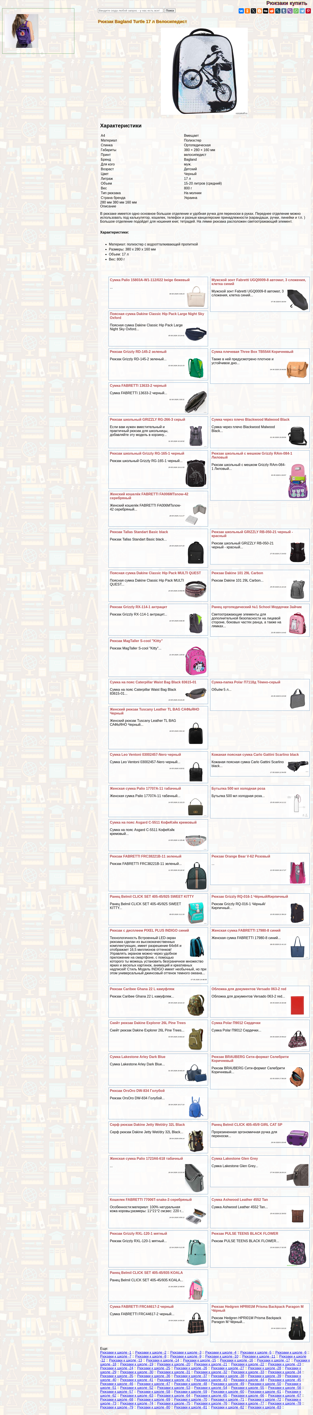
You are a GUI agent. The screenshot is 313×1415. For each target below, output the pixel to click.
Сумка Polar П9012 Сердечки (235, 1023)
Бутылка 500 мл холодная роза (238, 788)
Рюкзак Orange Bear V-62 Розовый (240, 856)
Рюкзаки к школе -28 (264, 1368)
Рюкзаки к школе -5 (255, 1352)
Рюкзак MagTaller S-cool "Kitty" (136, 641)
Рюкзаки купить (289, 3)
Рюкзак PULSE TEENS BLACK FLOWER (244, 1233)
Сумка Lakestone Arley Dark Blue (137, 1057)
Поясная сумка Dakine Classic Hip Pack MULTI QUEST (155, 573)
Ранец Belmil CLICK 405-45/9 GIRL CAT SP (246, 1124)
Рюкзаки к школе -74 (136, 1403)
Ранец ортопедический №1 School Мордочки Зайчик (256, 607)
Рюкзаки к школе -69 (153, 1399)
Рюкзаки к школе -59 (190, 1391)
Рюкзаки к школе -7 (115, 1356)
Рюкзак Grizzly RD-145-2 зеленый (138, 352)
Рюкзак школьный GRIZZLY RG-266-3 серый (147, 419)
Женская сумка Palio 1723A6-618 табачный (146, 1158)
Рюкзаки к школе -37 (190, 1376)
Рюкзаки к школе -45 (284, 1380)
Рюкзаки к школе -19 (136, 1364)
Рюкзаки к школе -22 (247, 1364)
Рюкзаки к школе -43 (210, 1380)
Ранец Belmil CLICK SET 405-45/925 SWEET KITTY (152, 896)
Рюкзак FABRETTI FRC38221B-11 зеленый (145, 856)
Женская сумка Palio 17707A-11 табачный (145, 788)
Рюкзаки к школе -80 (153, 1407)
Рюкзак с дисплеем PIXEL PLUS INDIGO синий (149, 930)
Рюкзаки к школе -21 (210, 1364)
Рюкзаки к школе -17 (273, 1360)
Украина (190, 198)
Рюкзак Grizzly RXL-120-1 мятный (138, 1233)
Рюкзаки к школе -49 (227, 1384)
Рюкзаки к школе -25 (153, 1368)
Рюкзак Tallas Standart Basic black (139, 532)
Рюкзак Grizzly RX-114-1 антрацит (138, 607)
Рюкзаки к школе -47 (153, 1384)
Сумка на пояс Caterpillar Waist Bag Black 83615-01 (153, 682)
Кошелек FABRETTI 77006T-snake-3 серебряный (151, 1199)
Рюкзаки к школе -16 (236, 1360)
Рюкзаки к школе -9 (185, 1356)
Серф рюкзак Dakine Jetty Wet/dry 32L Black (147, 1124)
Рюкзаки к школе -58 (153, 1391)
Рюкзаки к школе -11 (258, 1356)
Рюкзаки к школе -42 (173, 1380)
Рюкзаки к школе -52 (136, 1388)
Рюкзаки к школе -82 (227, 1407)
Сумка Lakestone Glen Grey (234, 1158)
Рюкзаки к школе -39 (264, 1376)
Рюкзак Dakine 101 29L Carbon (237, 573)
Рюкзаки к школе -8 (150, 1356)
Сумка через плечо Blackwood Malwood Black (250, 419)
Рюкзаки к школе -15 (199, 1360)
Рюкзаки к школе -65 (210, 1395)
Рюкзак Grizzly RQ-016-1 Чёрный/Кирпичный (249, 896)
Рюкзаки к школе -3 (185, 1352)
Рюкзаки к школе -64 (173, 1395)
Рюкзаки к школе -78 (284, 1403)
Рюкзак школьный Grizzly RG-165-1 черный (147, 453)
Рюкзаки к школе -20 (173, 1364)
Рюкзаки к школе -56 (284, 1388)
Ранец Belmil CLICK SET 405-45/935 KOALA (146, 1273)
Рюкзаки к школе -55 (247, 1388)
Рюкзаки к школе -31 (173, 1372)
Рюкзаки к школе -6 (290, 1352)
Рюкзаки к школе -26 (190, 1368)
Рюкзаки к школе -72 (264, 1399)
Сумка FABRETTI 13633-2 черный (138, 385)
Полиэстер (192, 140)
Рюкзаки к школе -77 (247, 1403)
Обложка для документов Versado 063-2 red (248, 989)
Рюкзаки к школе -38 (227, 1376)
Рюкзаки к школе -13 (125, 1360)
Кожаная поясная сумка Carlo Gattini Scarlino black (255, 754)
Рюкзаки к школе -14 (162, 1360)
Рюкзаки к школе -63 (136, 1395)
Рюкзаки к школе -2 (150, 1352)
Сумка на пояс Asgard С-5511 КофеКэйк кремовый (153, 822)
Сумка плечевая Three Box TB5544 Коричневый (252, 352)
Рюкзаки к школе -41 (136, 1380)
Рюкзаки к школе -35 (116, 1376)
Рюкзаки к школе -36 (153, 1376)
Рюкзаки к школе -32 (210, 1372)
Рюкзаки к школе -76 (210, 1403)
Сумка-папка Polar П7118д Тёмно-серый (245, 682)
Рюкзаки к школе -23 (284, 1364)
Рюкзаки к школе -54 (210, 1388)
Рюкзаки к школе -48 (190, 1384)
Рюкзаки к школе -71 (227, 1399)
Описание (108, 206)
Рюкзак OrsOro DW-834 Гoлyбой (137, 1091)
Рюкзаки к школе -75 (173, 1403)
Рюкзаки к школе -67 (284, 1395)
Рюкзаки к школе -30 (136, 1372)
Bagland (190, 159)
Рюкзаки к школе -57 (116, 1391)
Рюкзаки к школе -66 (247, 1395)
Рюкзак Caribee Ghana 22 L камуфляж (142, 989)
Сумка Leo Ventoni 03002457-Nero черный (145, 754)
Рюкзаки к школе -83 (264, 1407)
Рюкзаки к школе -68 (116, 1399)
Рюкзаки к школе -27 (227, 1368)
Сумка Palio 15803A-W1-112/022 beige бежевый (150, 280)
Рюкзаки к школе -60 (227, 1391)
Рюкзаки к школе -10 (221, 1356)
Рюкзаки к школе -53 (173, 1388)
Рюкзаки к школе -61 (264, 1391)
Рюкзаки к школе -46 (116, 1384)
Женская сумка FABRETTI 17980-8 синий (245, 930)
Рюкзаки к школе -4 (220, 1352)
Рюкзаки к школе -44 (247, 1380)
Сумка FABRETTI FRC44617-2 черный (141, 1306)
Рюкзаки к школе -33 (247, 1372)
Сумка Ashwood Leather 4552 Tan (239, 1199)
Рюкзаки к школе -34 (284, 1372)
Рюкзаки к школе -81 (190, 1407)
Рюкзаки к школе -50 (264, 1384)
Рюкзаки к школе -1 (115, 1352)
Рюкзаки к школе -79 (116, 1407)
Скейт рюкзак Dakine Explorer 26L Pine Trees (148, 1023)
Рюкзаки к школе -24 (116, 1368)
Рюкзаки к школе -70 (190, 1399)
